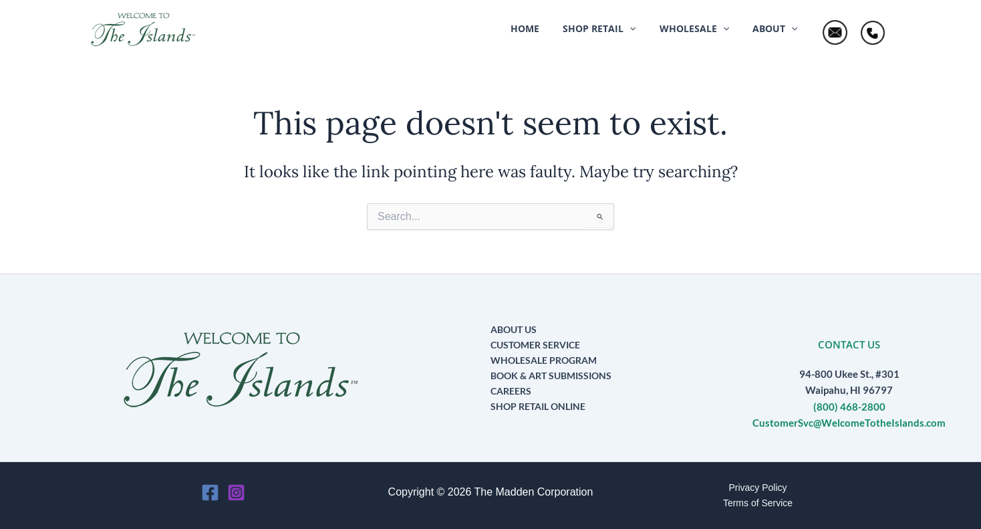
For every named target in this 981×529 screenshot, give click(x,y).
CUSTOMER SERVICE (535, 344)
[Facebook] (210, 493)
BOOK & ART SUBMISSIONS (550, 375)
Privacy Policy (757, 487)
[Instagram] (236, 493)
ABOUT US (513, 329)
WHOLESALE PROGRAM (543, 360)
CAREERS (510, 391)
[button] (611, 29)
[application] (642, 29)
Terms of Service (758, 503)
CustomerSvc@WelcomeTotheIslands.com (849, 423)
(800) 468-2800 (849, 407)
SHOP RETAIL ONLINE (537, 406)
